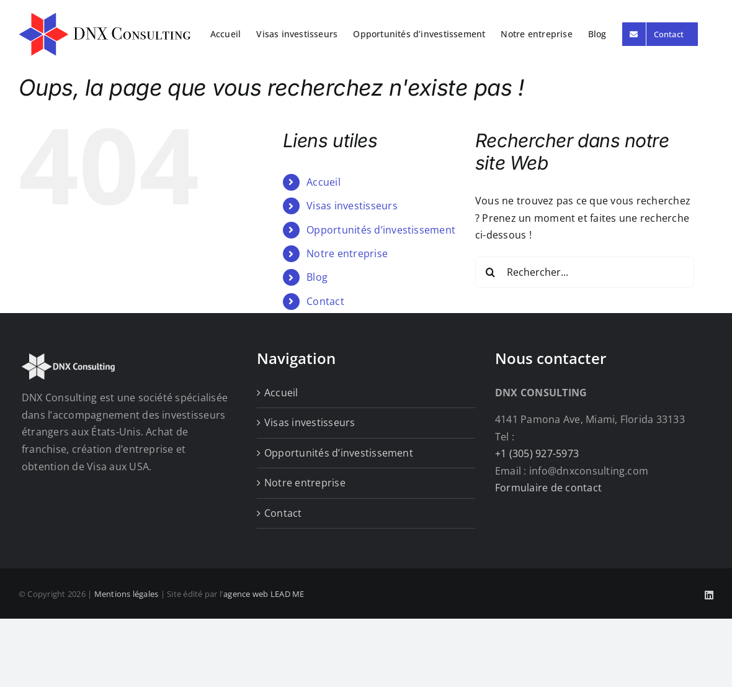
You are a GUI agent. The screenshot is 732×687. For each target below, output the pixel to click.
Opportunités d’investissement (380, 230)
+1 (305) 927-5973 (537, 453)
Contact (325, 301)
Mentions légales (126, 593)
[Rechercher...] (584, 272)
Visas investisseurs (352, 205)
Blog (317, 277)
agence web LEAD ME (263, 593)
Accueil (323, 182)
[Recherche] (490, 272)
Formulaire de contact (548, 487)
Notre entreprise (347, 253)
